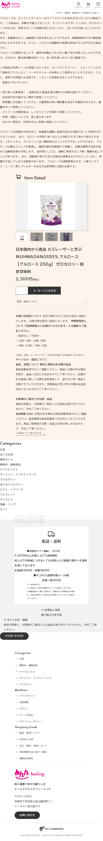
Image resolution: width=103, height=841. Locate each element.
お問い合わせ (27, 815)
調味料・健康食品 (72, 13)
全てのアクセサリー (11, 484)
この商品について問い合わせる (29, 433)
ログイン (24, 709)
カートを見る (26, 715)
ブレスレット (8, 494)
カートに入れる (44, 290)
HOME (59, 13)
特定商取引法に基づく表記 (33, 752)
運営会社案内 (26, 758)
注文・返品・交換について (33, 746)
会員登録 (24, 702)
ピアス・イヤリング (11, 489)
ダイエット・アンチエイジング (18, 474)
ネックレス (6, 499)
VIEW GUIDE (14, 636)
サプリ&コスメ (9, 469)
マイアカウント (27, 696)
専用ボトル (6, 459)
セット (4, 509)
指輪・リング (8, 504)
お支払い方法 (26, 739)
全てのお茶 (6, 454)
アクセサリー (8, 479)
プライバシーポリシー (31, 721)
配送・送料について (30, 733)
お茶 (2, 449)
